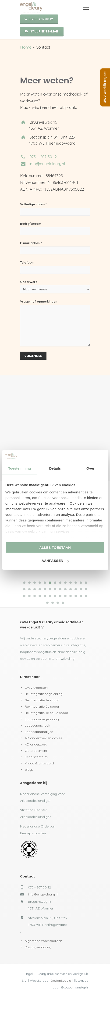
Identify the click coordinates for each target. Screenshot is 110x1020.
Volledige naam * (55, 209)
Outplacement (36, 751)
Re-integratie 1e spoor (42, 700)
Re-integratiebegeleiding (44, 694)
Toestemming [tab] (19, 468)
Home (26, 47)
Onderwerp (55, 287)
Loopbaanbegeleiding (42, 719)
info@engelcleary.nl (47, 163)
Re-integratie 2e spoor (42, 706)
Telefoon (55, 267)
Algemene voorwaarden (43, 941)
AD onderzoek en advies (43, 738)
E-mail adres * (55, 247)
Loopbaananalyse (39, 732)
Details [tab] (55, 468)
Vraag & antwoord (39, 763)
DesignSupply (61, 980)
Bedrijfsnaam (55, 228)
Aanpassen (55, 561)
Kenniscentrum (36, 757)
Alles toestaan (55, 547)
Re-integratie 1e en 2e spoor (46, 713)
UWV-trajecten (36, 687)
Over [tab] (90, 468)
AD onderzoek (35, 744)
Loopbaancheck (37, 725)
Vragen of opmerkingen (55, 323)
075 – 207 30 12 (43, 156)
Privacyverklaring (38, 947)
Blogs (29, 769)
